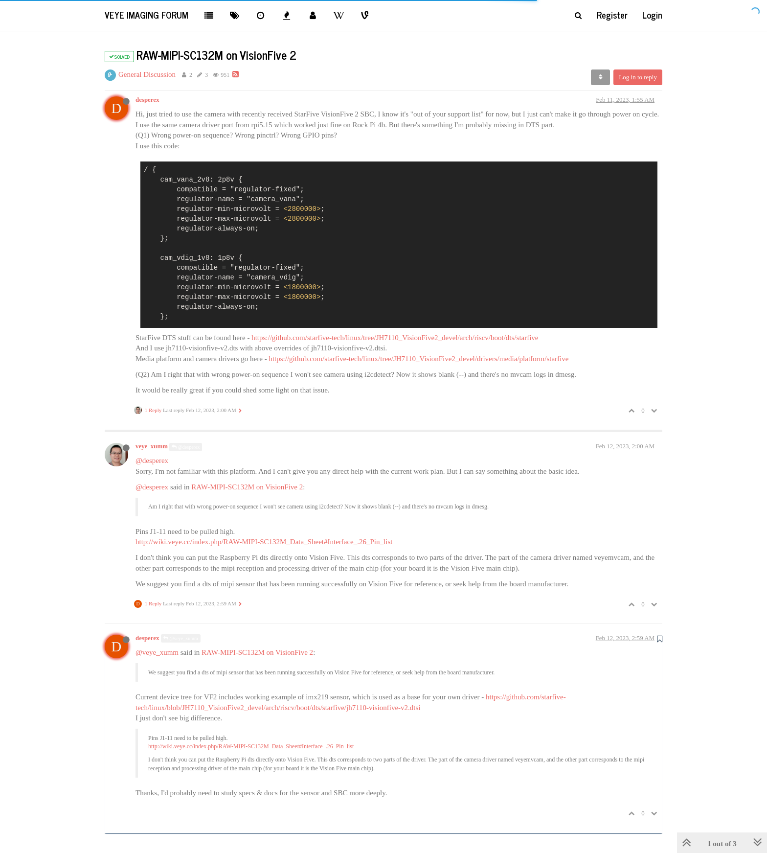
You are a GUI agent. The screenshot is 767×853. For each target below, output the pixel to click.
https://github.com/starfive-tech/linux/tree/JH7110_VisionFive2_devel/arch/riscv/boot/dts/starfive (394, 338)
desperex (147, 99)
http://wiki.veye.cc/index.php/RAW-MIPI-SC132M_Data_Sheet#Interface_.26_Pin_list (263, 542)
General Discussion (147, 74)
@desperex (186, 447)
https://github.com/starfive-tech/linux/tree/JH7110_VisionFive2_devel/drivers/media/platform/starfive (418, 359)
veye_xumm (151, 446)
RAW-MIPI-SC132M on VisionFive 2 (247, 487)
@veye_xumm (180, 638)
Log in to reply (638, 77)
